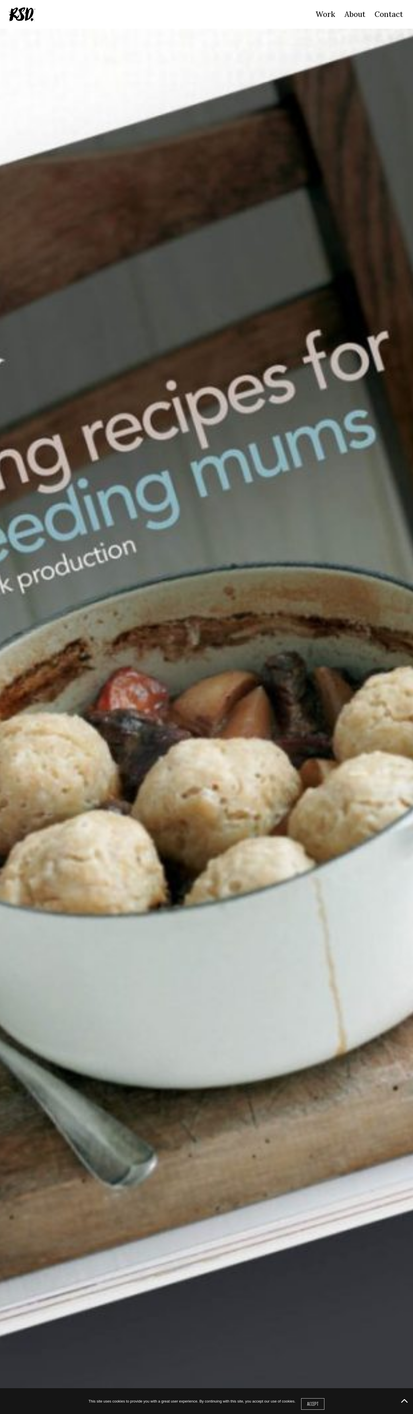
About (354, 14)
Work (325, 14)
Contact (389, 14)
